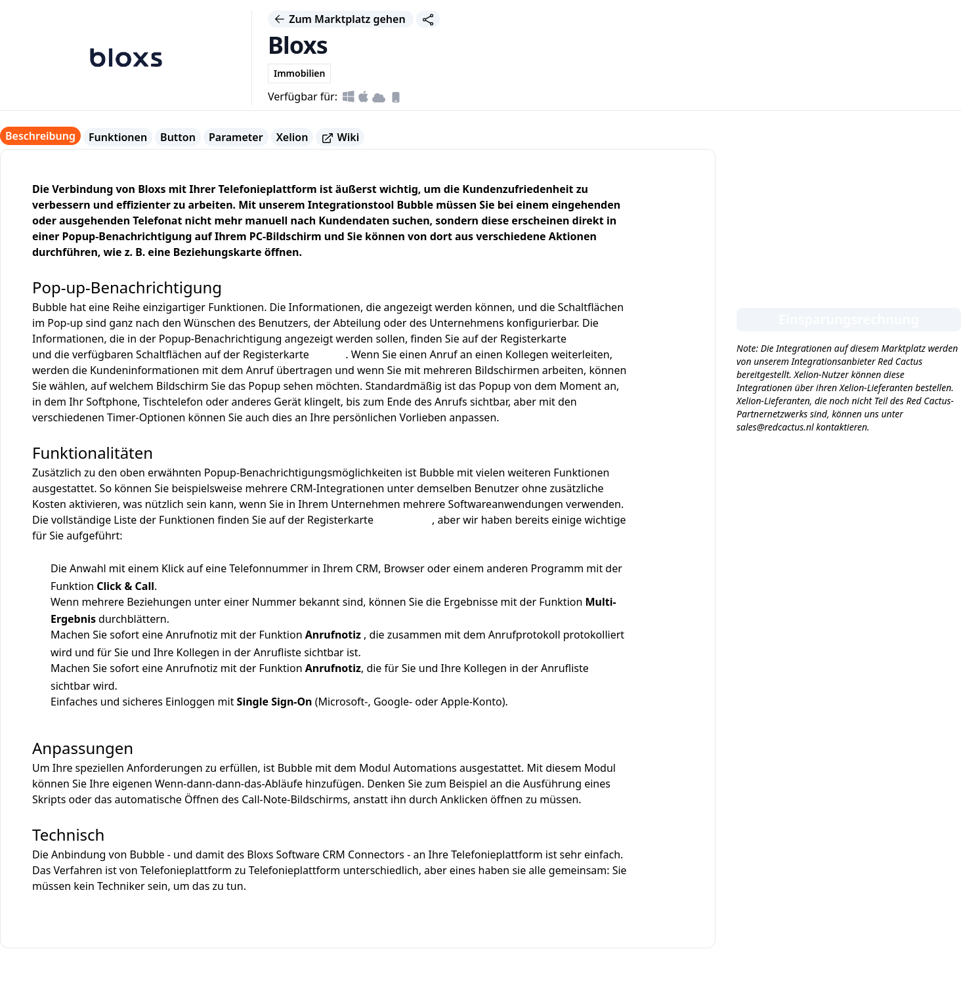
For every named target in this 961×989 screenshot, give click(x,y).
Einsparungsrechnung (849, 319)
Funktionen (118, 137)
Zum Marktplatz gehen (340, 19)
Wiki (340, 137)
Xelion (292, 137)
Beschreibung (40, 136)
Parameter (236, 137)
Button (178, 137)
